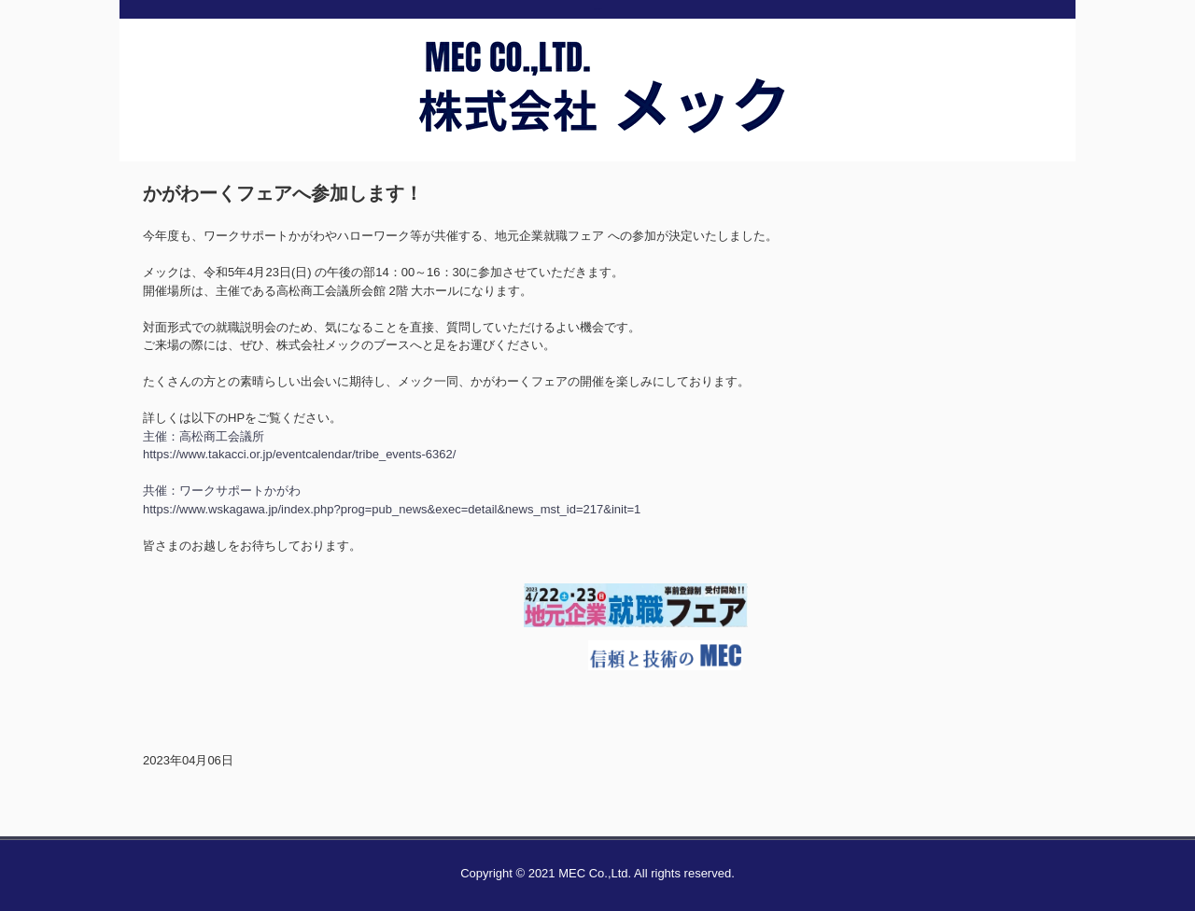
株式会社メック (597, 124)
